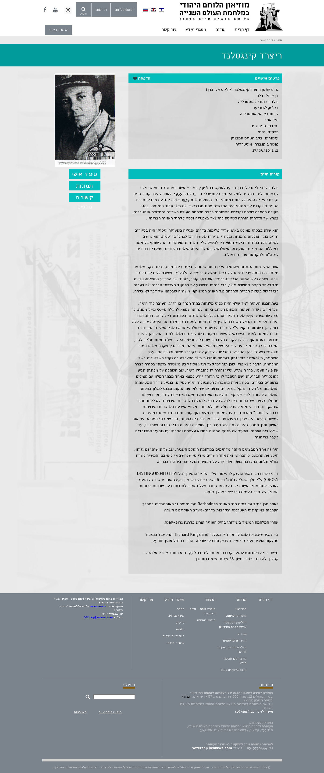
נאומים (242, 633)
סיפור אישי (84, 174)
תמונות (84, 185)
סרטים (180, 622)
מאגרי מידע (196, 29)
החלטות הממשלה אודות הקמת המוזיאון (232, 624)
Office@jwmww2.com (98, 617)
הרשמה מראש (98, 606)
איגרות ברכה (175, 643)
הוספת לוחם (124, 9)
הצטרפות (80, 712)
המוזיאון (240, 609)
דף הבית (242, 29)
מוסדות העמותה (236, 615)
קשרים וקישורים (173, 636)
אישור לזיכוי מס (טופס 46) (254, 711)
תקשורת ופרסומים (234, 640)
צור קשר (169, 29)
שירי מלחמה (176, 615)
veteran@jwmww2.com (212, 748)
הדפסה (141, 78)
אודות (220, 29)
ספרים (180, 629)
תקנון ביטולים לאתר (233, 669)
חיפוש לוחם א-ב (110, 712)
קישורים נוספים (84, 198)
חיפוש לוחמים (206, 620)
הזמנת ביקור (58, 30)
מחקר (180, 609)
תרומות (101, 9)
